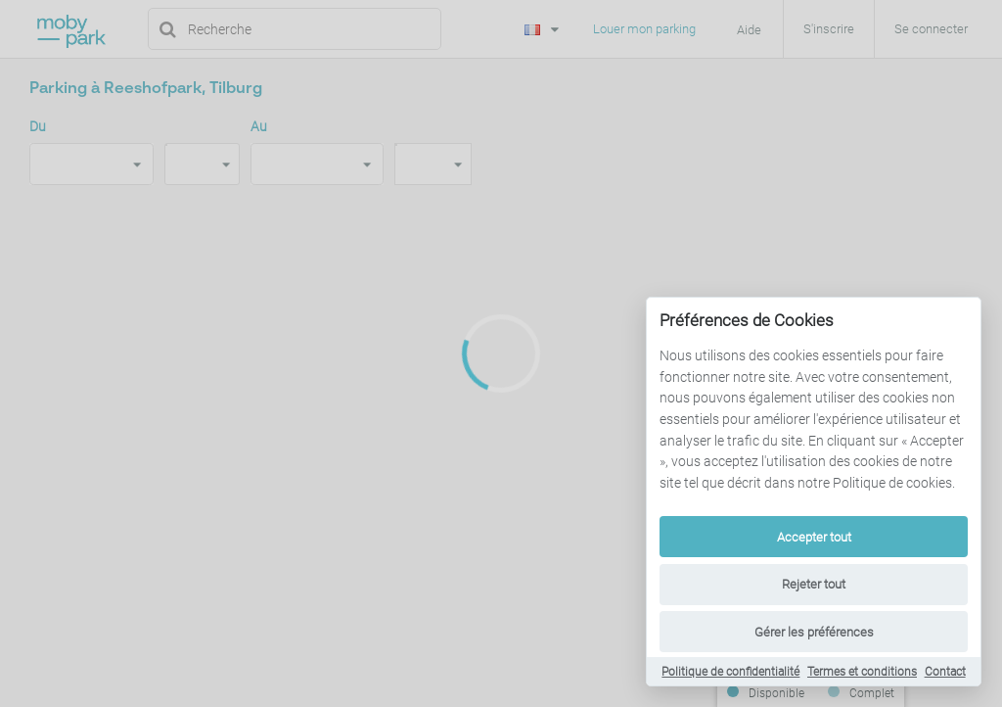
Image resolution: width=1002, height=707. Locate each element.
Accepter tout (814, 537)
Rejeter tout (813, 584)
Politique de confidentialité (730, 672)
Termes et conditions (862, 672)
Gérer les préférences (814, 632)
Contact (945, 672)
